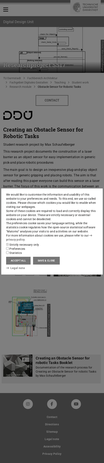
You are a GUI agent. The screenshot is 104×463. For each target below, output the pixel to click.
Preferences (15, 248)
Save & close (46, 260)
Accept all (18, 260)
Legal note (15, 268)
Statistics (14, 253)
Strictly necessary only (22, 244)
